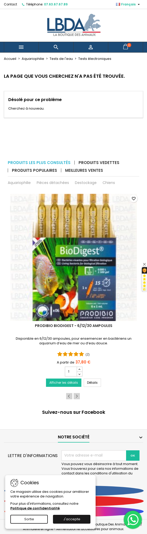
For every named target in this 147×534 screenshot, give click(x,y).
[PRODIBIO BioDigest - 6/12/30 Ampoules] (73, 292)
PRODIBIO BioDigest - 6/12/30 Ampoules (73, 325)
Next (77, 396)
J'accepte (71, 519)
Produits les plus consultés (39, 163)
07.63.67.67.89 (56, 4)
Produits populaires (34, 170)
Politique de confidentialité (35, 508)
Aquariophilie (19, 182)
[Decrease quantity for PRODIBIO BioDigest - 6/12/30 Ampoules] (79, 374)
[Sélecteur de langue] (128, 4)
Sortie (29, 519)
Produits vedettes (99, 163)
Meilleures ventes (84, 170)
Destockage (86, 182)
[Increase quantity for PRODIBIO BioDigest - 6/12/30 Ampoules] (79, 369)
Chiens (109, 182)
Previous (69, 396)
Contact (10, 4)
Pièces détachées (53, 182)
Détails (94, 382)
